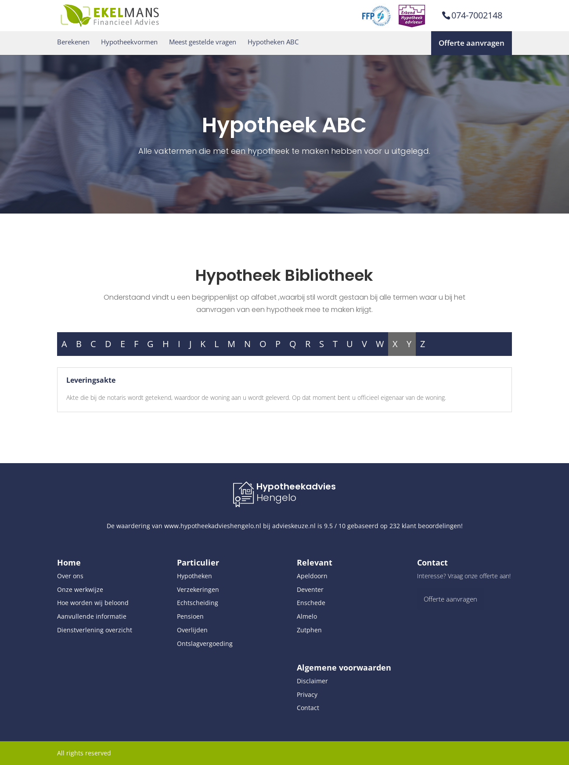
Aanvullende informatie (91, 616)
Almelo (307, 616)
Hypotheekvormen (129, 42)
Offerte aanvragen (471, 43)
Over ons (70, 576)
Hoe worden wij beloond (93, 602)
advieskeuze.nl (294, 526)
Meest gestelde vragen (202, 42)
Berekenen (73, 42)
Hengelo (276, 497)
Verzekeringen (198, 589)
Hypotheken (194, 576)
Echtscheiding (197, 602)
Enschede (311, 602)
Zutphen (309, 630)
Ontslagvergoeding (205, 643)
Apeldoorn (312, 576)
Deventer (310, 589)
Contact (308, 707)
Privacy (307, 694)
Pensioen (190, 616)
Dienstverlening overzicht (94, 630)
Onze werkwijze (80, 589)
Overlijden (192, 630)
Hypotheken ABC (273, 42)
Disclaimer (312, 681)
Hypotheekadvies (296, 486)
